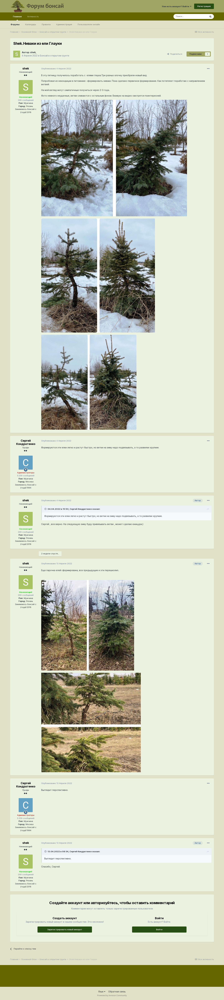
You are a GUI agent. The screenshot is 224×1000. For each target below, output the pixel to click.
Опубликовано (56, 68)
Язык (101, 991)
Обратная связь (117, 991)
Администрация (64, 24)
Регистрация (204, 6)
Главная (17, 18)
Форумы (15, 24)
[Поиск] (190, 16)
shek (33, 52)
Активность (33, 16)
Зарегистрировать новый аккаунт (64, 929)
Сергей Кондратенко (25, 442)
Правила (46, 24)
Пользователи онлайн (89, 24)
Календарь (30, 24)
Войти (159, 929)
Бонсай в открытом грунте (54, 55)
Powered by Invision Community (112, 995)
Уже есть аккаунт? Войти (176, 6)
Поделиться (174, 54)
